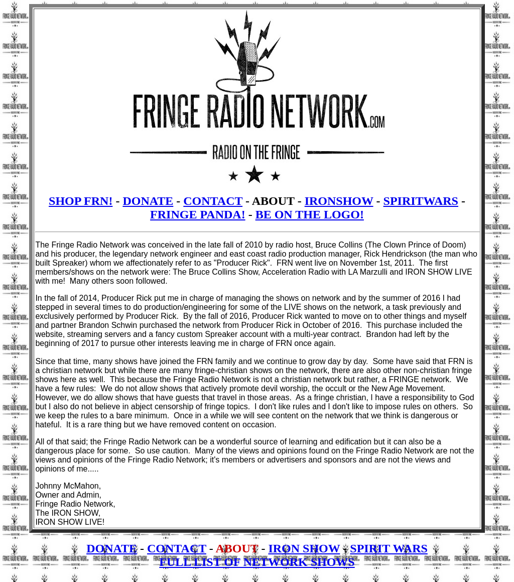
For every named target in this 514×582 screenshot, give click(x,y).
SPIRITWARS (420, 200)
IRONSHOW (339, 200)
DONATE (147, 200)
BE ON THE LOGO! (309, 214)
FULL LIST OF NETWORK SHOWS (256, 561)
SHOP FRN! (80, 200)
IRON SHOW (304, 548)
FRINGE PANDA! (197, 214)
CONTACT (212, 200)
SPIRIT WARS (389, 548)
